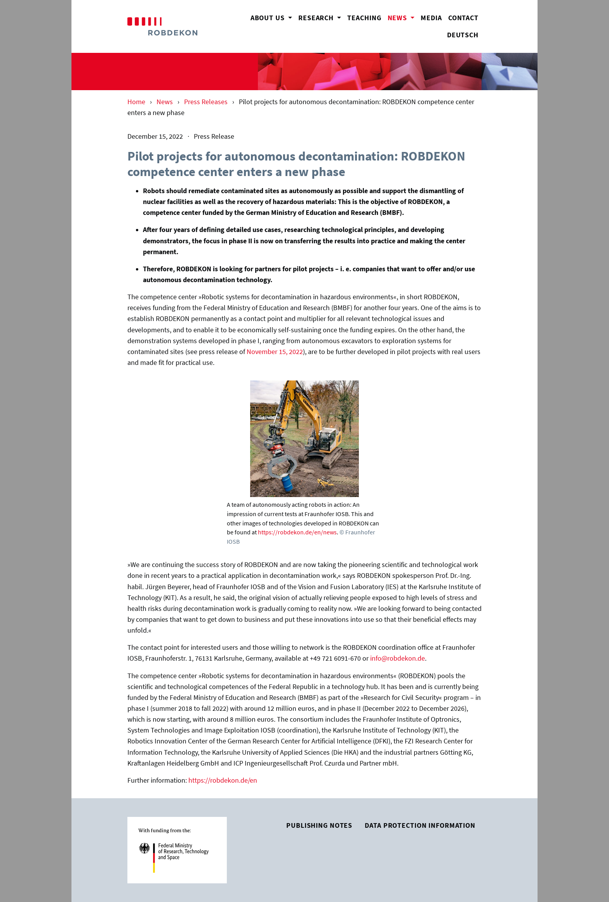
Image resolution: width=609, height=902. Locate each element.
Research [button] (317, 18)
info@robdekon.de (397, 658)
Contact (463, 18)
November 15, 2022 (275, 351)
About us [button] (269, 18)
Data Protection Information (420, 825)
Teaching (364, 18)
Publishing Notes (319, 825)
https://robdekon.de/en (222, 780)
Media (431, 18)
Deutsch (462, 35)
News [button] (403, 17)
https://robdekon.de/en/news (297, 532)
